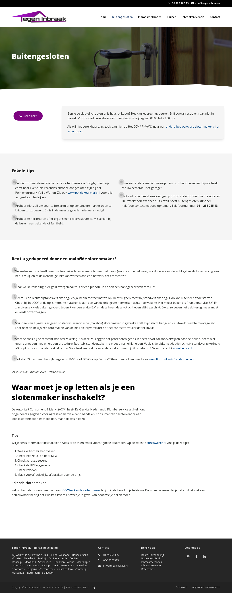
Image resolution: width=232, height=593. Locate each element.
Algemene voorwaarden (206, 587)
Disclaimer (182, 587)
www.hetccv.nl (182, 348)
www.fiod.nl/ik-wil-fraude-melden (171, 359)
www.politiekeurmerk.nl (84, 193)
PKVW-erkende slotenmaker (81, 490)
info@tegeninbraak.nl (207, 3)
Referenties (148, 569)
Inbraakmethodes (151, 562)
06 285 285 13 (180, 3)
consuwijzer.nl (156, 443)
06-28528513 (111, 560)
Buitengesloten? (150, 558)
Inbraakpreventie (151, 565)
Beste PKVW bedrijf (152, 555)
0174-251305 (111, 555)
